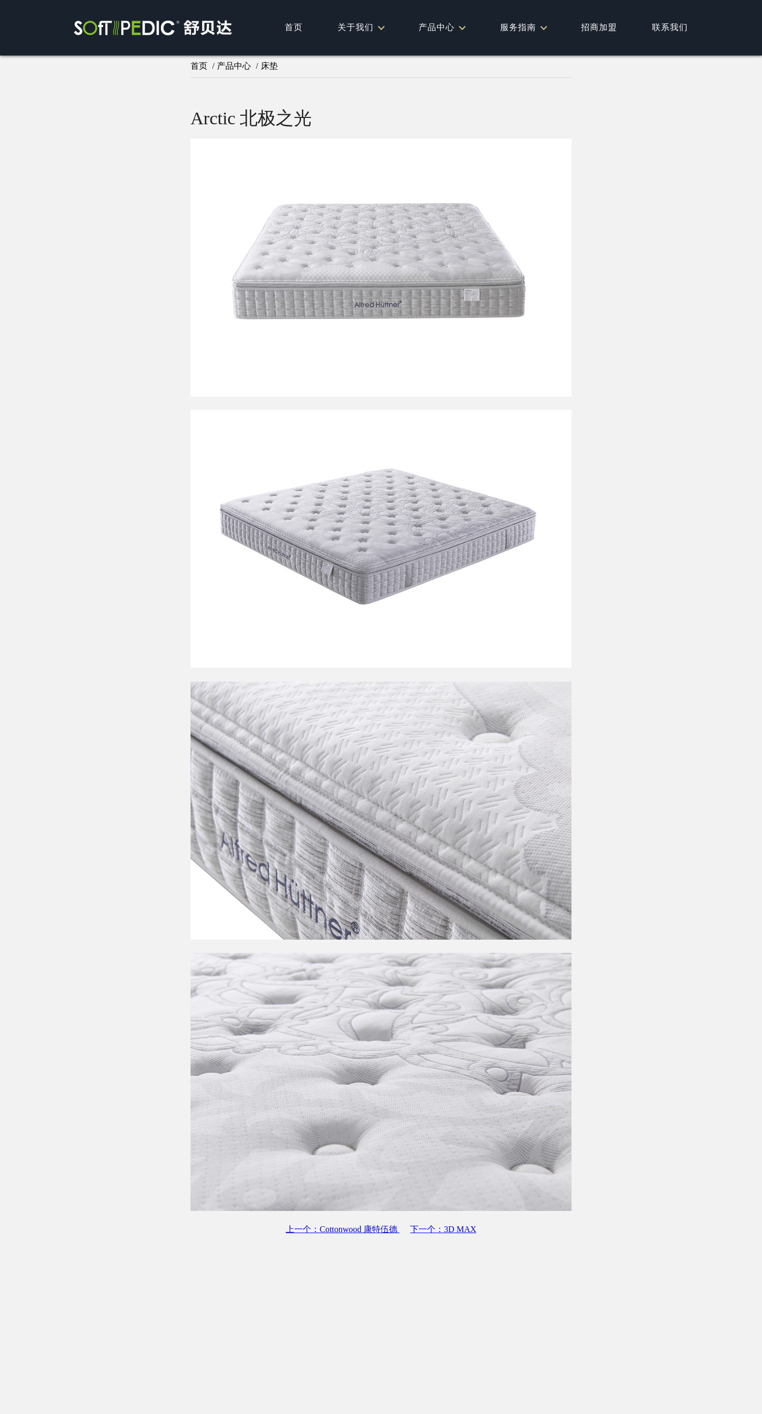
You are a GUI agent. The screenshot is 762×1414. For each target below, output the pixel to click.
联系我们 (670, 27)
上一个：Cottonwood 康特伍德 (343, 1229)
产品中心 (442, 27)
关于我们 (361, 27)
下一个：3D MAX (443, 1229)
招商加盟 (599, 27)
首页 (294, 27)
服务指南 (523, 27)
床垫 (269, 65)
